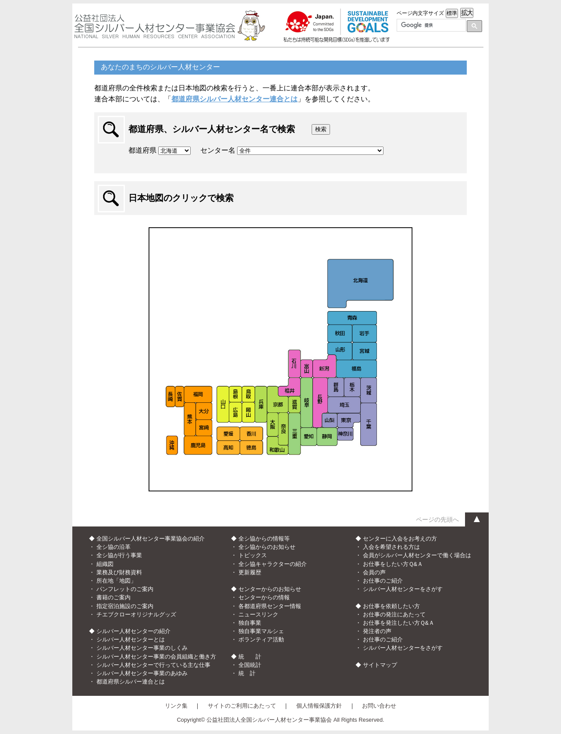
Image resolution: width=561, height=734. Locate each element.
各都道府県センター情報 (269, 606)
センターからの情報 (264, 597)
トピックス (252, 555)
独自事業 (249, 622)
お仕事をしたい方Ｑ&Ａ (393, 564)
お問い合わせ (379, 705)
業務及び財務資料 (119, 572)
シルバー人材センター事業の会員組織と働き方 (156, 656)
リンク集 (176, 705)
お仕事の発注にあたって (394, 614)
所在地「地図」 (116, 580)
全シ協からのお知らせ (266, 547)
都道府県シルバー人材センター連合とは (234, 99)
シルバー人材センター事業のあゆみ (142, 673)
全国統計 (249, 665)
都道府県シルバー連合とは (130, 681)
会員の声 (374, 572)
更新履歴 (249, 572)
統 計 (247, 673)
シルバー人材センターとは (130, 639)
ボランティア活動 (261, 639)
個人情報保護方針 (319, 705)
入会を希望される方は (391, 547)
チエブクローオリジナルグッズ (136, 614)
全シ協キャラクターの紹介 (272, 564)
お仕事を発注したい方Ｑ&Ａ (399, 622)
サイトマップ (380, 665)
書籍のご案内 (113, 597)
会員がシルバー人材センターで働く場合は (417, 555)
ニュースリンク (258, 614)
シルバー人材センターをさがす (403, 589)
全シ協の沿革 (113, 547)
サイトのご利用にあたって (242, 705)
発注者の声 (377, 631)
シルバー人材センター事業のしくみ (142, 647)
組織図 (105, 564)
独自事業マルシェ (261, 631)
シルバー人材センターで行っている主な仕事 (153, 665)
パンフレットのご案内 (124, 589)
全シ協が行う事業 (119, 555)
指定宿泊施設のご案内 (124, 606)
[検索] (430, 25)
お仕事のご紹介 (383, 580)
